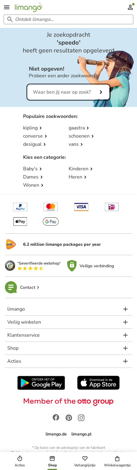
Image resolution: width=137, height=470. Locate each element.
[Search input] (67, 19)
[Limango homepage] (29, 7)
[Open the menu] (6, 7)
